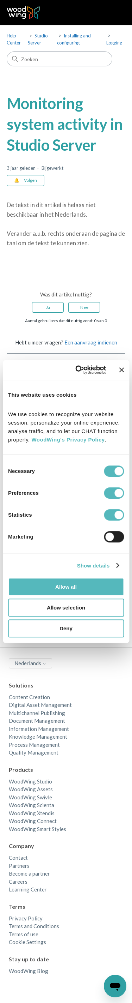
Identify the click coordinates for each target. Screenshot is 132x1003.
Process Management (34, 744)
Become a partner (29, 873)
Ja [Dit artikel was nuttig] (48, 307)
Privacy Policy (26, 918)
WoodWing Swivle (30, 797)
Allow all (66, 587)
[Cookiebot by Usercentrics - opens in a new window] (78, 369)
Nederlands (30, 663)
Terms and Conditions (34, 926)
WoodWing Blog (28, 971)
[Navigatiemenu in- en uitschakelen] (112, 12)
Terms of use (23, 934)
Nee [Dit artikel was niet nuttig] (84, 307)
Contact (18, 857)
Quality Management (33, 752)
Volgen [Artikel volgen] (30, 180)
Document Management (37, 720)
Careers (18, 881)
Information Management (39, 729)
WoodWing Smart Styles (37, 829)
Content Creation (29, 697)
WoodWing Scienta (31, 805)
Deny (66, 628)
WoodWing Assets (31, 789)
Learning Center (28, 889)
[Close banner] (121, 369)
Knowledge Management (38, 736)
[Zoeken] (59, 59)
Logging (114, 43)
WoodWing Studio (30, 781)
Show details (93, 566)
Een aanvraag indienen (90, 342)
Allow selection (66, 608)
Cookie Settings (27, 942)
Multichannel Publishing (37, 713)
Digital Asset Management (40, 705)
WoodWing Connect (33, 821)
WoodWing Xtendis (32, 813)
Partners (19, 866)
